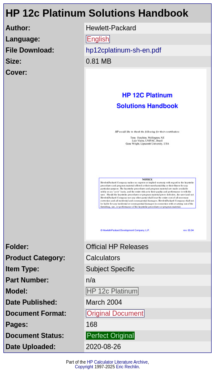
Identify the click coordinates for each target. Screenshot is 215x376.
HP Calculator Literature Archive (117, 362)
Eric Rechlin (127, 366)
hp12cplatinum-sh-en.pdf (123, 50)
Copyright (84, 366)
